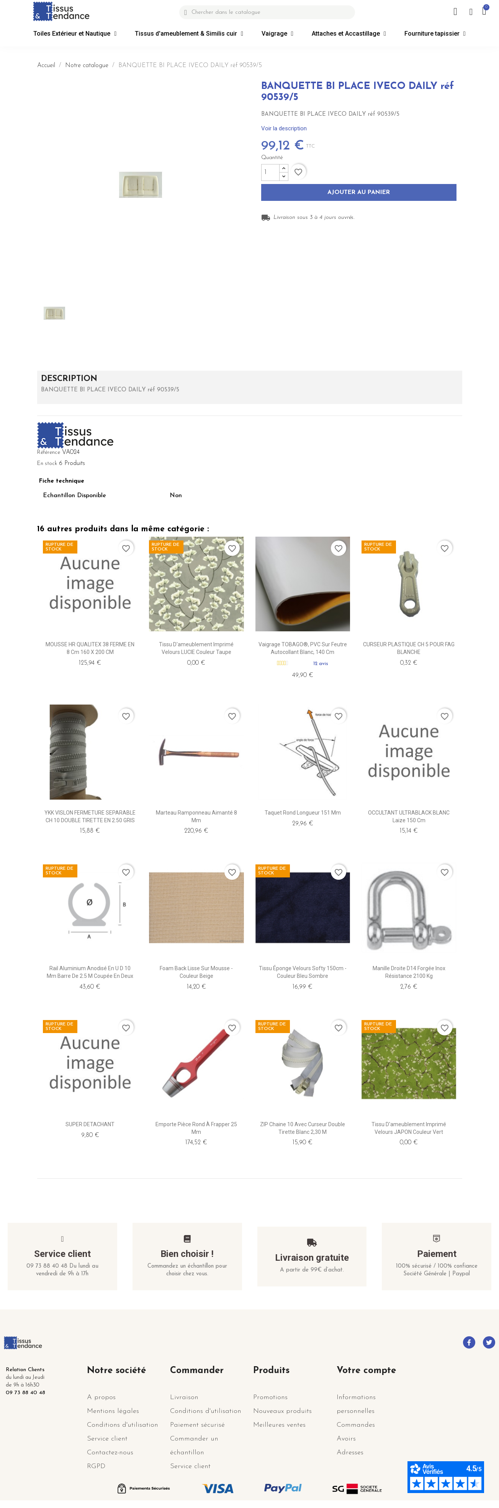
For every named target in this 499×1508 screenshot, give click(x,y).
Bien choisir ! (187, 1253)
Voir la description (284, 128)
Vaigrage (277, 34)
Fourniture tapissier (435, 34)
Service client (62, 1253)
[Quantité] (270, 172)
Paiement (436, 1253)
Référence (48, 452)
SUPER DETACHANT (90, 1124)
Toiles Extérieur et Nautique (74, 34)
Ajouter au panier (359, 193)
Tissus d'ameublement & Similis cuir (189, 34)
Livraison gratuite (312, 1257)
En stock (47, 464)
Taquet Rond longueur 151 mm (303, 813)
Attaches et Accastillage (349, 34)
